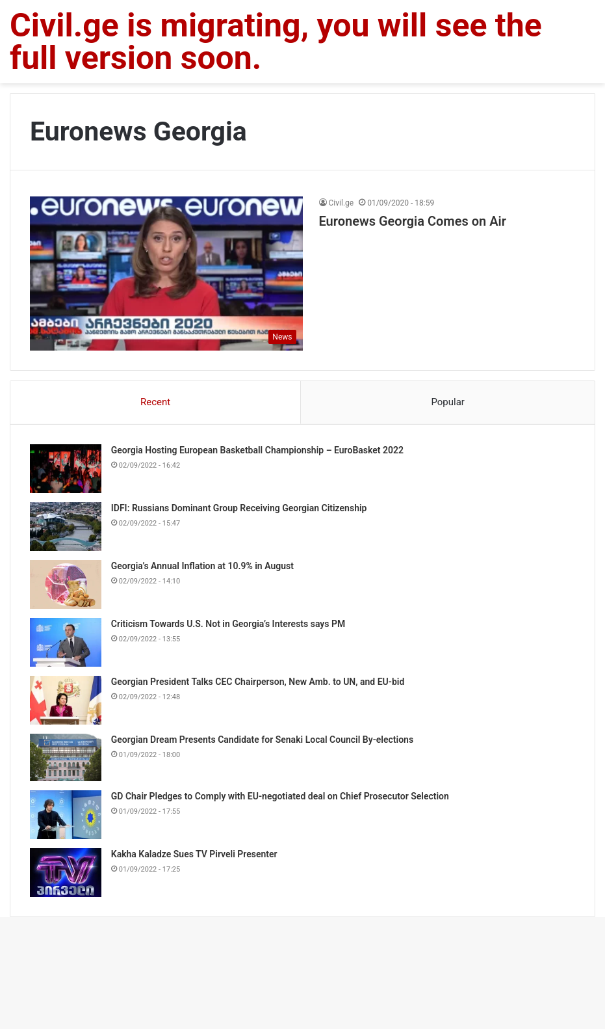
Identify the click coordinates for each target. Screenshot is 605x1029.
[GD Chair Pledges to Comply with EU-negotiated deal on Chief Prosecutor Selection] (65, 814)
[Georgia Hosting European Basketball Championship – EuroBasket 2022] (65, 468)
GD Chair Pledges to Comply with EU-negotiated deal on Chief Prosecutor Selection (280, 796)
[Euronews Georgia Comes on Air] (166, 273)
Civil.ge (341, 202)
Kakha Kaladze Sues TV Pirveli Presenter (194, 854)
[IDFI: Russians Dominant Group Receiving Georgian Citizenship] (65, 526)
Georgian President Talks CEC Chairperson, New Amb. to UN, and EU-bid (258, 681)
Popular (448, 402)
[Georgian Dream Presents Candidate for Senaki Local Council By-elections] (65, 757)
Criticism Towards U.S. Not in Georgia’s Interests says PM (228, 624)
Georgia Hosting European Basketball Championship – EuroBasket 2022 (257, 450)
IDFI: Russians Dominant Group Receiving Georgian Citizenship (239, 508)
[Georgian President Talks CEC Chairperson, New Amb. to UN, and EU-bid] (65, 700)
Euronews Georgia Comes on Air (412, 221)
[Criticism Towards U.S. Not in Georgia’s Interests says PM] (65, 642)
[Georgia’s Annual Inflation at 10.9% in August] (65, 584)
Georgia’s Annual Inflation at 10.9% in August (202, 566)
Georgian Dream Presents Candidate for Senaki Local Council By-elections (262, 739)
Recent (155, 402)
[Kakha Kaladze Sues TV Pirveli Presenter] (65, 872)
